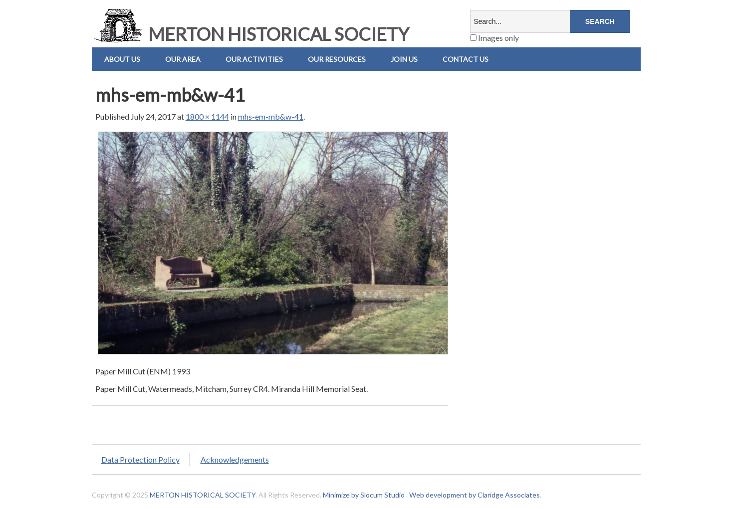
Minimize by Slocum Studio (364, 495)
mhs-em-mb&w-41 (270, 116)
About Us (122, 59)
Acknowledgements (235, 459)
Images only (494, 37)
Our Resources (337, 59)
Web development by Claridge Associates (474, 495)
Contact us (465, 59)
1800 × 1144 (207, 116)
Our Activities (254, 59)
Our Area (183, 59)
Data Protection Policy (140, 459)
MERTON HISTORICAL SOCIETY (250, 34)
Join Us (404, 59)
